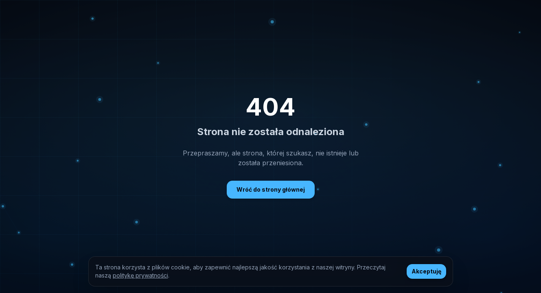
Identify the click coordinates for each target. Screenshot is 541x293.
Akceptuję (426, 271)
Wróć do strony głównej (271, 189)
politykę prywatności (140, 275)
